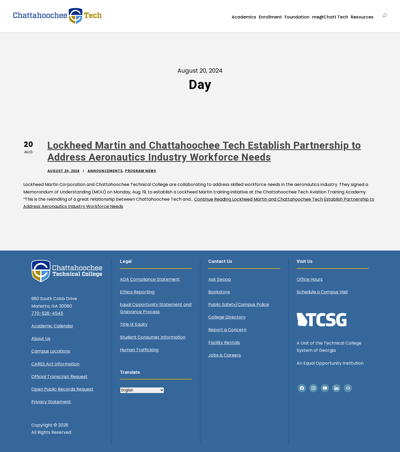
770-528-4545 (47, 313)
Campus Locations (50, 351)
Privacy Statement (51, 402)
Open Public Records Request (62, 389)
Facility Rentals (224, 342)
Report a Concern (227, 330)
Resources (362, 17)
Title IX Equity (134, 324)
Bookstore (219, 292)
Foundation (297, 17)
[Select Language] (142, 390)
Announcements (105, 171)
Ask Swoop (219, 279)
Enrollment (270, 17)
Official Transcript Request (59, 376)
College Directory (227, 317)
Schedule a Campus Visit (322, 292)
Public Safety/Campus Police (238, 304)
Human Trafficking (139, 350)
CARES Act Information (55, 364)
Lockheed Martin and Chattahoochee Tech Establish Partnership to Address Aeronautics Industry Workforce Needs (204, 151)
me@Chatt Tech (330, 17)
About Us (40, 338)
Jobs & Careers (224, 355)
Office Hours (310, 279)
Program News (140, 171)
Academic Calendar (52, 326)
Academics (244, 17)
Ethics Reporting (137, 292)
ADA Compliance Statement (150, 279)
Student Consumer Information (153, 337)
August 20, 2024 (63, 171)
